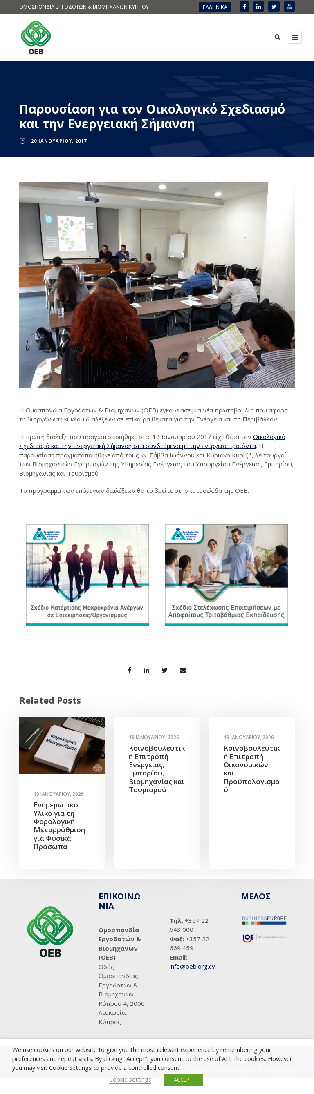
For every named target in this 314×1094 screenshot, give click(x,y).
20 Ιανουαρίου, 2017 (59, 156)
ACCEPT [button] (183, 1079)
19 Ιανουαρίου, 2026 (59, 810)
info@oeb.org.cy (192, 982)
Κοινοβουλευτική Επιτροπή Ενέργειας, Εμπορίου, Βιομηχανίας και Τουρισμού (157, 784)
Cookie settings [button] (130, 1079)
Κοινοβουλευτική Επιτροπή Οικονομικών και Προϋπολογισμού (252, 784)
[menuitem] (215, 7)
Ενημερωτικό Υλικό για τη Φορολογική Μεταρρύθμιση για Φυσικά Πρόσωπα (59, 841)
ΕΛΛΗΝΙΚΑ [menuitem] (215, 7)
